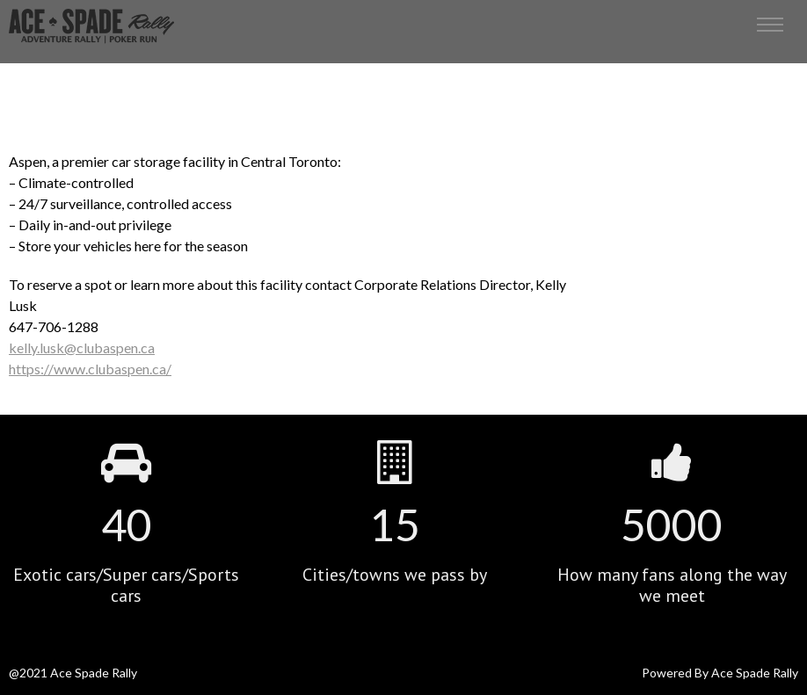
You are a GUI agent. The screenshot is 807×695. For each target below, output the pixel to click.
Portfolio (402, 71)
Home (354, 71)
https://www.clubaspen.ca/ (90, 368)
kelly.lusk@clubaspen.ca (82, 347)
